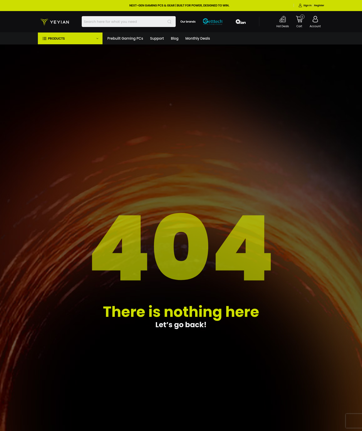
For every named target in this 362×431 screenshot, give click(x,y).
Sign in (305, 5)
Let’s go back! (181, 325)
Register (319, 5)
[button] (70, 38)
